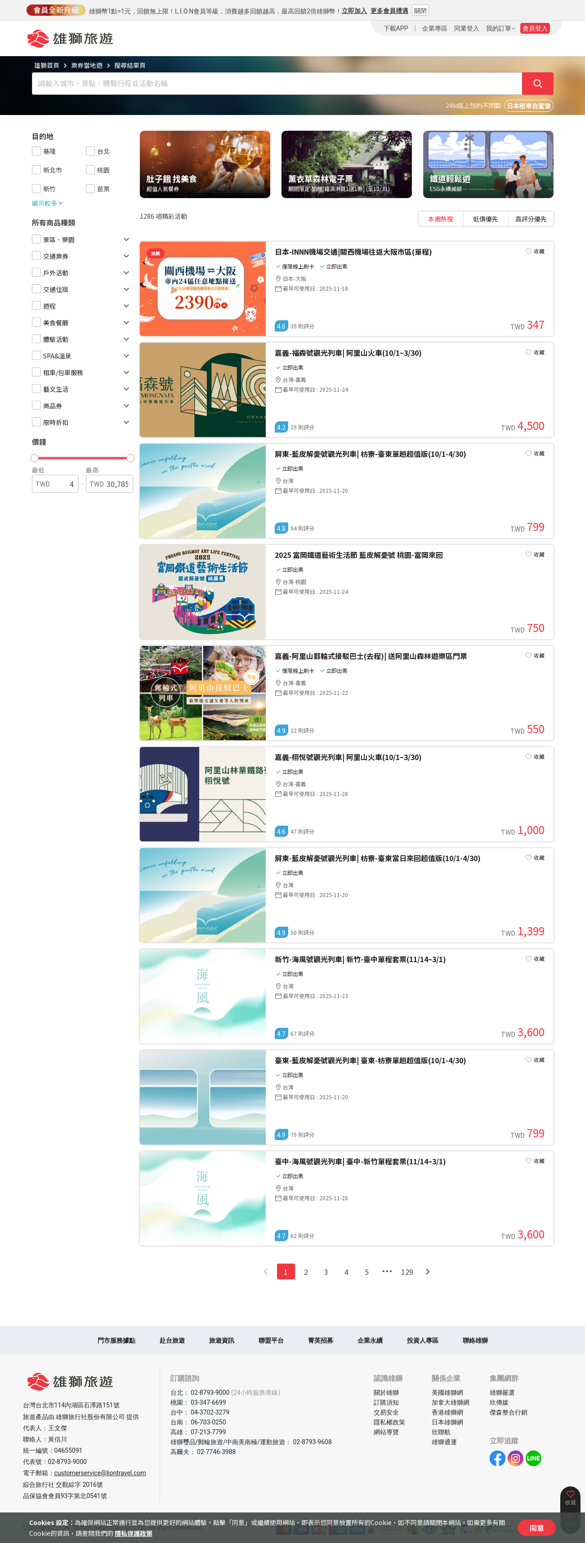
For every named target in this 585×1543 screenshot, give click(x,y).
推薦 (155, 253)
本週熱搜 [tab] (440, 218)
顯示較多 (48, 203)
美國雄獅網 (447, 1392)
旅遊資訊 (221, 1340)
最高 (92, 469)
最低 (38, 469)
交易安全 (386, 1412)
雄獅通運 (444, 1442)
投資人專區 (422, 1340)
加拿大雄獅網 (450, 1402)
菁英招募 (320, 1340)
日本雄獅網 (447, 1422)
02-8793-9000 (67, 1461)
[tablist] (486, 219)
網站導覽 (386, 1432)
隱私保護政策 (133, 1533)
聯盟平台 (271, 1340)
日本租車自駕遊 (529, 106)
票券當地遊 (87, 65)
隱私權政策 (389, 1422)
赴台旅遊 (172, 1340)
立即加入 (354, 10)
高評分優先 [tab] (531, 218)
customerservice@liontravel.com (100, 1473)
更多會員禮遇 (389, 10)
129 (407, 1271)
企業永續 (370, 1340)
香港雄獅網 (447, 1412)
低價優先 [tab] (485, 218)
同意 (537, 1527)
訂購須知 (386, 1402)
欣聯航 (441, 1432)
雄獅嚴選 (502, 1392)
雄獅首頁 (46, 65)
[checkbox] (36, 150)
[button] (78, 455)
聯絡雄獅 (475, 1340)
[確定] (538, 83)
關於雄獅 (386, 1392)
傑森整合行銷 (508, 1412)
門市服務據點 (116, 1340)
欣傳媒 (499, 1402)
